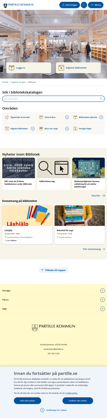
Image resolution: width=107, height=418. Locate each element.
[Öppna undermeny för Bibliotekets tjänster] (101, 117)
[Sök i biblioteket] (50, 99)
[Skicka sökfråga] (101, 99)
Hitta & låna (47, 117)
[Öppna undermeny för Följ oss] (102, 299)
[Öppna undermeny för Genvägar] (102, 290)
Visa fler (95, 195)
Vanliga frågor (83, 128)
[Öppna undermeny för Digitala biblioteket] (33, 128)
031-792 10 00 (53, 353)
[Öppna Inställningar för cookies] (53, 410)
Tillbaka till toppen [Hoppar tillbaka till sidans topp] (53, 270)
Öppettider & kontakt (17, 117)
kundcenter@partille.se (53, 349)
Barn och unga (48, 128)
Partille (5, 82)
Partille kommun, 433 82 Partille (53, 344)
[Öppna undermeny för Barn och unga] (67, 128)
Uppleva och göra (18, 82)
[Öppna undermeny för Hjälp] (102, 309)
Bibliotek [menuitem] (32, 82)
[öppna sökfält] (84, 5)
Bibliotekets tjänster (85, 117)
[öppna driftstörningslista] (69, 5)
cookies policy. (71, 393)
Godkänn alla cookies (78, 400)
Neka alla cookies (27, 400)
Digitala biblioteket (16, 128)
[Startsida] (18, 6)
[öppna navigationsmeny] (95, 5)
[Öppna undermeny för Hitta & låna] (67, 117)
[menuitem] (6, 82)
